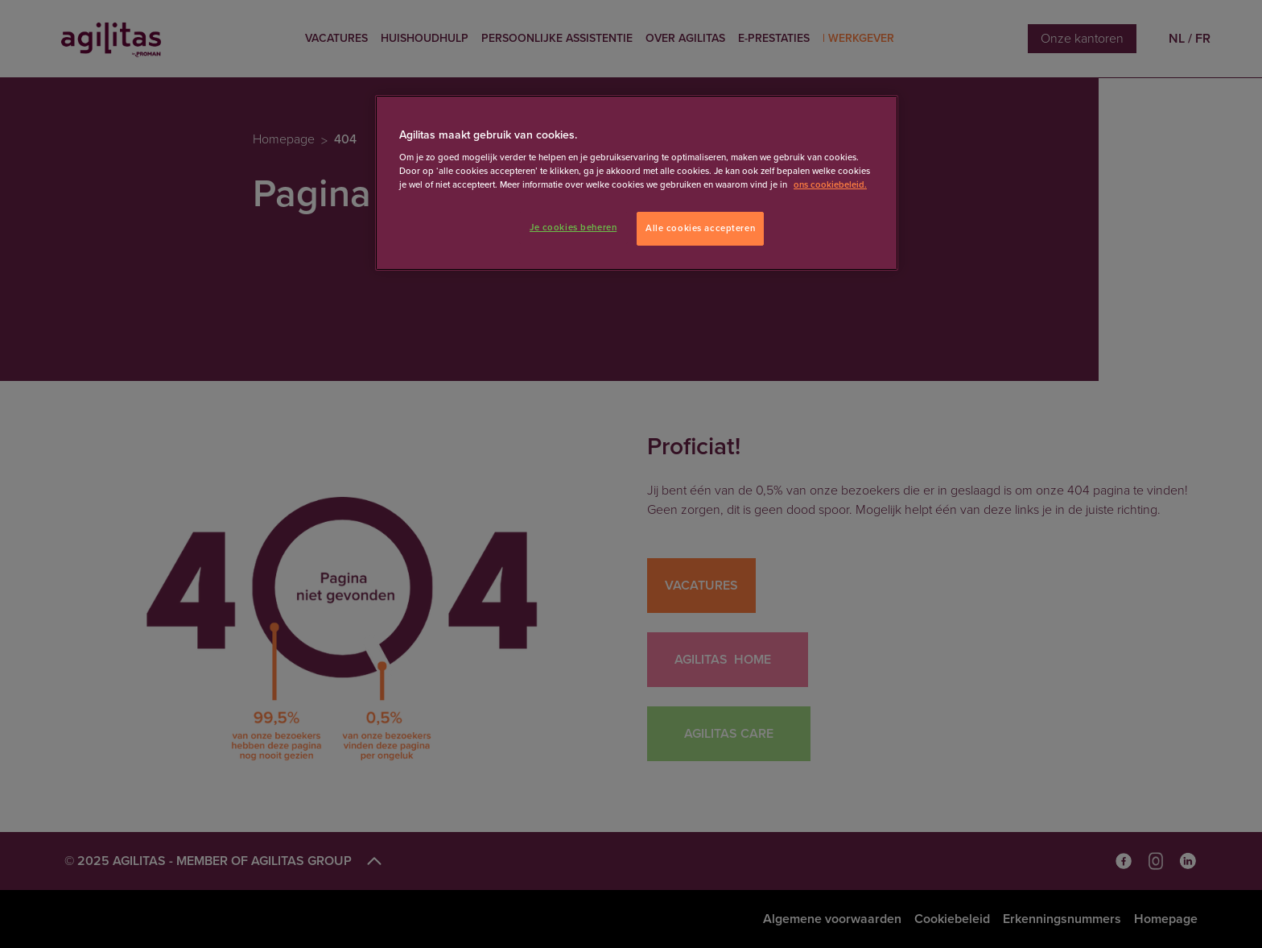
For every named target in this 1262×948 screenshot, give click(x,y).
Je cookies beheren (573, 227)
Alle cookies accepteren (700, 228)
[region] (636, 183)
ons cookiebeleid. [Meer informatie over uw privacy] (830, 185)
